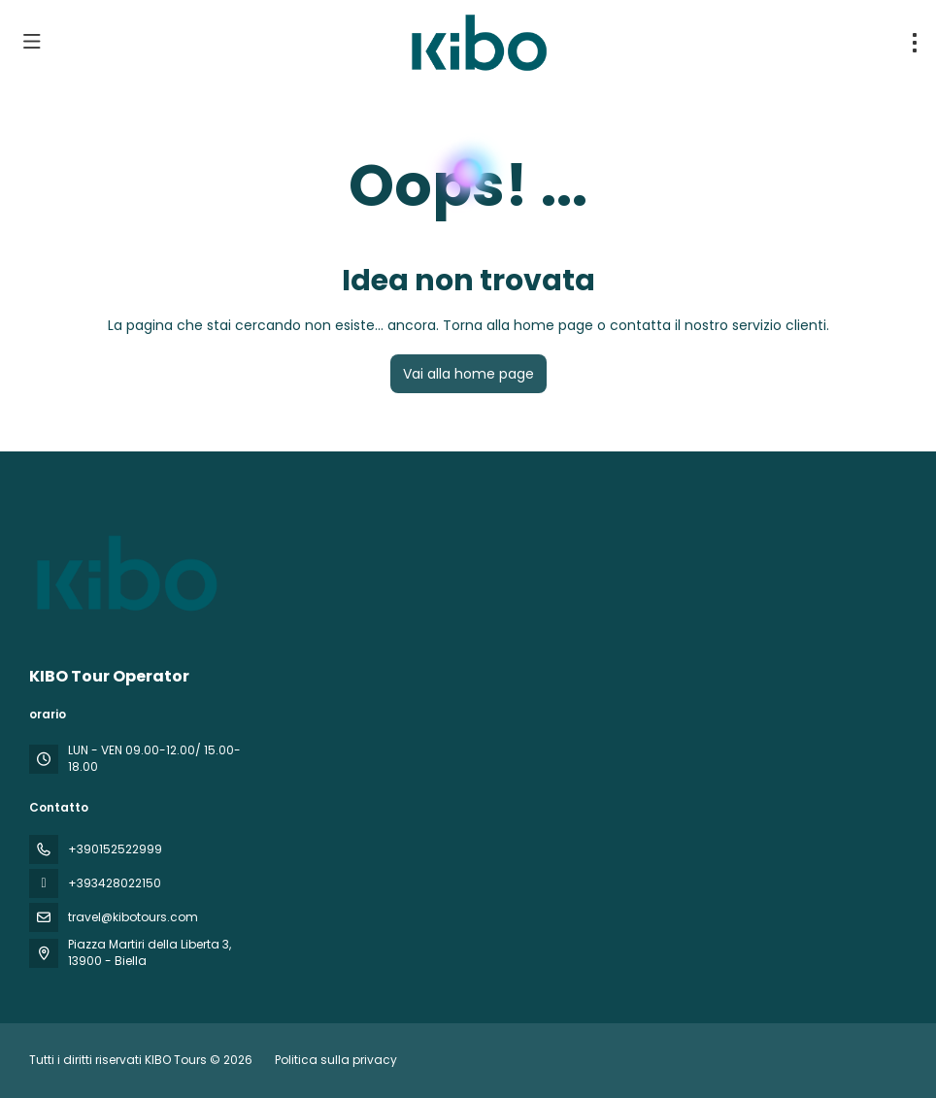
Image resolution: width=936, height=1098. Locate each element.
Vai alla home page (468, 373)
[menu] (914, 42)
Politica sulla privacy (336, 1059)
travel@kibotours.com (133, 917)
